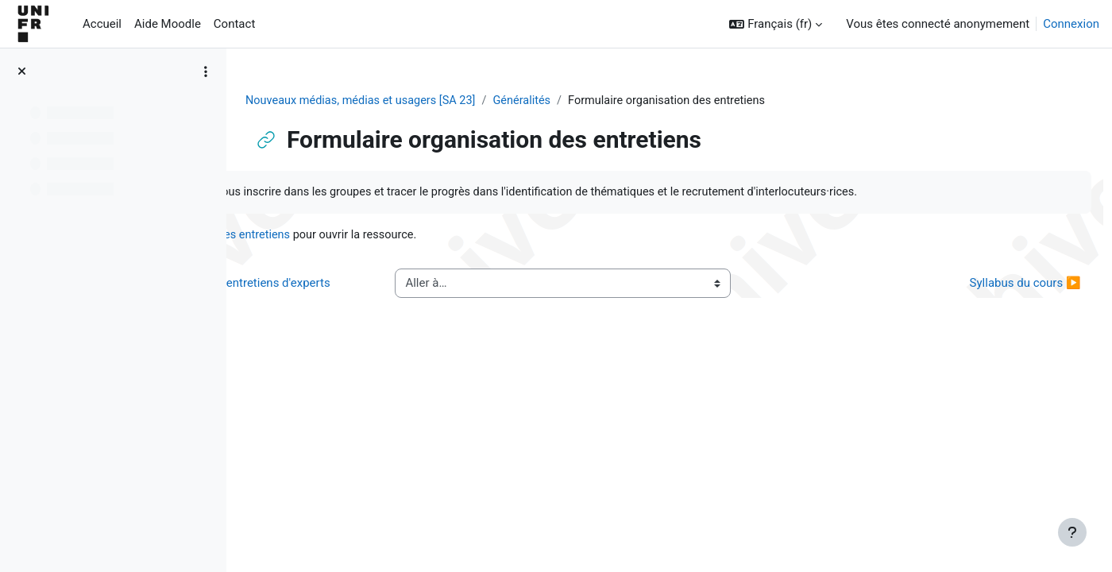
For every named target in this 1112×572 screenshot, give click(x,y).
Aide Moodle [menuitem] (167, 24)
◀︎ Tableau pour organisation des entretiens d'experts (384, 312)
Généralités (624, 101)
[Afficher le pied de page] (1072, 532)
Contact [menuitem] (234, 24)
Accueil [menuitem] (102, 24)
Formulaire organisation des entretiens (419, 254)
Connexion (1071, 24)
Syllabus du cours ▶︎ (989, 311)
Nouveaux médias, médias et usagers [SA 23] (458, 101)
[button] (775, 24)
